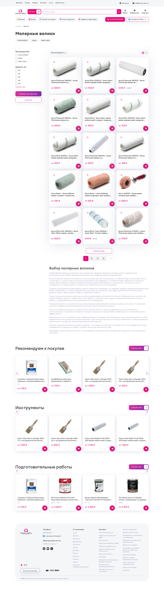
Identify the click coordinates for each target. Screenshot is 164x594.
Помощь (76, 556)
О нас (51, 3)
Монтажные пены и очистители (106, 570)
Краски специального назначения (107, 550)
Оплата (27, 3)
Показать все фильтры (28, 94)
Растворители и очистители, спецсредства (133, 536)
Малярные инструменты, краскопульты (132, 541)
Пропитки (126, 570)
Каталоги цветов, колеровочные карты (130, 558)
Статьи (75, 562)
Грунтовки (102, 557)
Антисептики (103, 540)
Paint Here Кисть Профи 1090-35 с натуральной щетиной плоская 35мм (132, 381)
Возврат (35, 3)
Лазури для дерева (129, 567)
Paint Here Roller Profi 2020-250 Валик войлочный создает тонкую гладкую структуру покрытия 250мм (99, 441)
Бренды (75, 535)
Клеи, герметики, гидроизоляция (129, 563)
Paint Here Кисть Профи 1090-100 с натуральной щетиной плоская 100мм (98, 381)
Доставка (19, 3)
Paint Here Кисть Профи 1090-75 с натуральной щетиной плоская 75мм (31, 440)
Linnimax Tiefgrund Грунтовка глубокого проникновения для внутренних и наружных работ (31, 381)
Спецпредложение (106, 532)
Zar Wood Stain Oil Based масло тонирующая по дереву (132, 499)
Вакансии (76, 539)
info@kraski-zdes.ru (50, 544)
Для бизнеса (60, 3)
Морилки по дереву (130, 545)
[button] (17, 48)
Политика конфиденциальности (81, 566)
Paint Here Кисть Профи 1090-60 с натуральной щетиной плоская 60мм (64, 440)
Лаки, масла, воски (105, 554)
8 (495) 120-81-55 (47, 533)
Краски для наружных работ (109, 543)
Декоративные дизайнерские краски (107, 565)
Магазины (76, 544)
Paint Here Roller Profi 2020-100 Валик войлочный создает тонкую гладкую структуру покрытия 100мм (132, 441)
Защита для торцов (129, 554)
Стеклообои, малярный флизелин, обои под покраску (131, 550)
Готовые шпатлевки (130, 529)
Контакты (43, 3)
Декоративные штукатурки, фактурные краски (108, 561)
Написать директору (30, 571)
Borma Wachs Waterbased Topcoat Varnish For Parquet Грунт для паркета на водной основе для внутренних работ (98, 501)
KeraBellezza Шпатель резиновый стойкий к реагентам (61, 381)
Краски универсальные (107, 546)
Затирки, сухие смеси (130, 532)
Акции (75, 553)
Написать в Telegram (52, 536)
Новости (76, 559)
